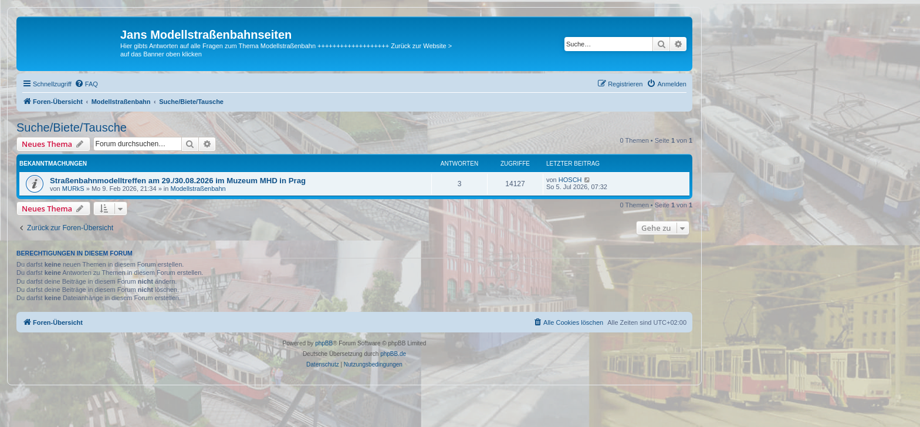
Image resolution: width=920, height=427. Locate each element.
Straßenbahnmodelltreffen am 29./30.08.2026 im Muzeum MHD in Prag (178, 180)
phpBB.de (393, 354)
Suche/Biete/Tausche (71, 127)
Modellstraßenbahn (197, 188)
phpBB (324, 343)
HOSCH (570, 179)
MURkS (73, 188)
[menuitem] (86, 84)
